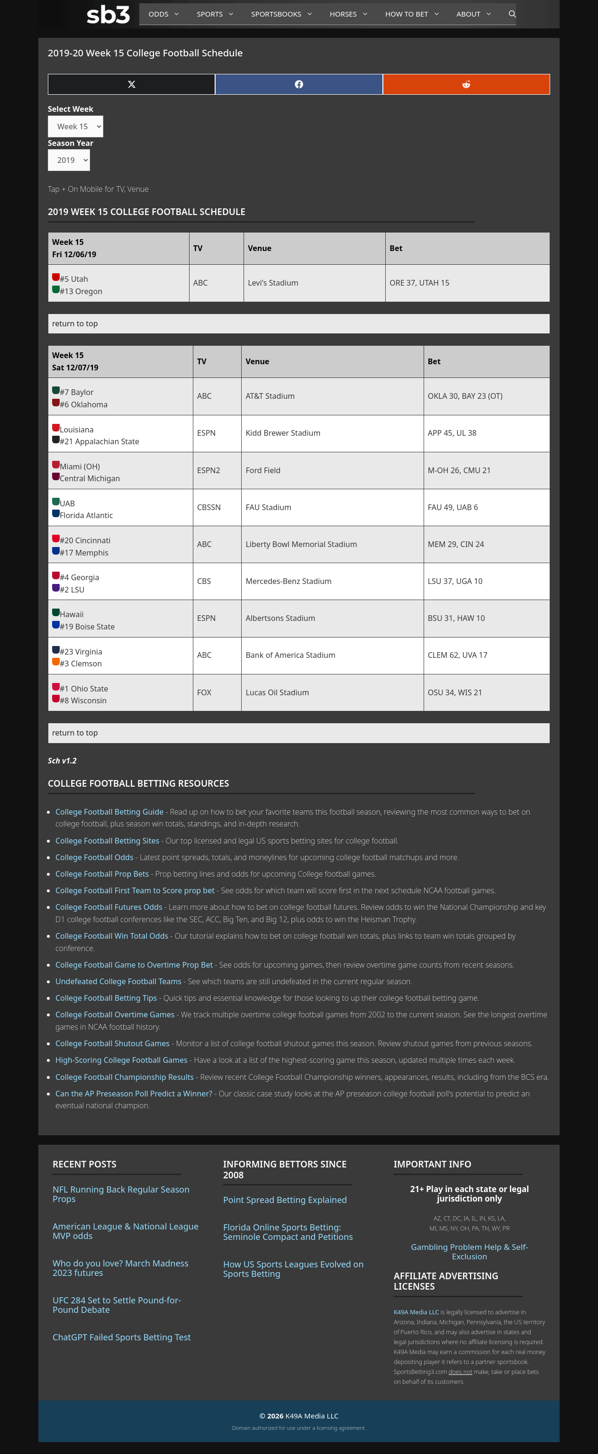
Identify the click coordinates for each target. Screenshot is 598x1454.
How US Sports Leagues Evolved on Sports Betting (293, 1268)
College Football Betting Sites (107, 840)
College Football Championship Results (124, 1077)
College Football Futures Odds (109, 907)
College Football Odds (94, 857)
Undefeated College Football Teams (118, 981)
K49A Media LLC (416, 1312)
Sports (219, 14)
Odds (168, 14)
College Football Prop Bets (102, 874)
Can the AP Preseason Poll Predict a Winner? (133, 1093)
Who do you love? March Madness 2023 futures (121, 1267)
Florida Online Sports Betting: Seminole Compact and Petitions (288, 1231)
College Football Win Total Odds (111, 936)
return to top (75, 323)
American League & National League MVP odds (126, 1231)
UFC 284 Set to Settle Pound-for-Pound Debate (117, 1304)
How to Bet (416, 14)
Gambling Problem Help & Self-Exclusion (469, 1251)
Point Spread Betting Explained (285, 1199)
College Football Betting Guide (109, 812)
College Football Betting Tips (106, 998)
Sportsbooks (285, 14)
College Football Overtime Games (114, 1014)
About (478, 14)
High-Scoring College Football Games (121, 1060)
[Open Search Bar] (507, 14)
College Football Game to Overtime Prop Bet (134, 965)
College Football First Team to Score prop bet (135, 890)
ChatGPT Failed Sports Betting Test (122, 1337)
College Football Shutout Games (112, 1043)
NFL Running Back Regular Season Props (121, 1194)
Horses (353, 14)
